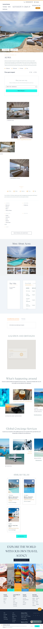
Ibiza (4, 601)
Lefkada (37, 604)
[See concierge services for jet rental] (14, 465)
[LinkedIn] (37, 615)
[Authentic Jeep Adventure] (14, 416)
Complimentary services (13, 318)
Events (9, 6)
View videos (14, 49)
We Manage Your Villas (36, 5)
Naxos (37, 601)
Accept (37, 626)
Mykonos (5, 598)
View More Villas (21, 536)
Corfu (37, 599)
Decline (32, 626)
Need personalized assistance (21, 233)
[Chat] (40, 609)
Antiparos (34, 605)
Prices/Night (28, 283)
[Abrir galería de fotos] (21, 29)
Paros (14, 601)
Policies (23, 318)
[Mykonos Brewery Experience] (22, 401)
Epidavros (37, 598)
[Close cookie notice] (41, 625)
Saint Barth (15, 604)
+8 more (5, 224)
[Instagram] (35, 615)
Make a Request (21, 90)
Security (24, 604)
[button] (21, 256)
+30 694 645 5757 (29, 2)
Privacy (4, 627)
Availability (35, 283)
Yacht (24, 601)
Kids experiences (25, 599)
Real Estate (5, 9)
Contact (37, 2)
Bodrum (5, 599)
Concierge (5, 6)
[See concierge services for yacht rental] (22, 450)
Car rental (24, 598)
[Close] (22, 616)
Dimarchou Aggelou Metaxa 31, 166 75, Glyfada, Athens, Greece (26, 616)
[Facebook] (33, 615)
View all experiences (38, 414)
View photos (5, 49)
